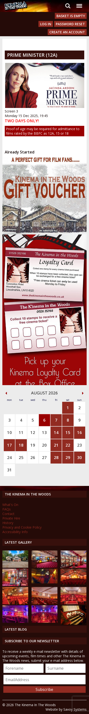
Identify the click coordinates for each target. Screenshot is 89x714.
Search (68, 6)
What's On (10, 504)
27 (44, 457)
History (7, 522)
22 (68, 445)
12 (32, 432)
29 (68, 457)
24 (9, 457)
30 (79, 457)
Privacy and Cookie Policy (22, 527)
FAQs (6, 509)
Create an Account (67, 32)
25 (21, 457)
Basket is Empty (70, 16)
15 (68, 432)
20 (44, 445)
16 (79, 432)
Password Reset (70, 24)
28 (56, 457)
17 (9, 445)
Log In (45, 24)
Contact (8, 513)
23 (79, 445)
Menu (79, 3)
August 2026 (44, 393)
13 (44, 432)
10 (9, 432)
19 (32, 445)
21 (56, 445)
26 (32, 457)
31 (9, 470)
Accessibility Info (15, 532)
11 (21, 432)
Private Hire (11, 518)
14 (56, 432)
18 (21, 445)
